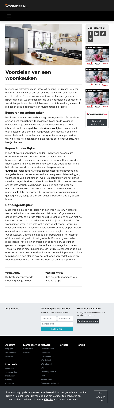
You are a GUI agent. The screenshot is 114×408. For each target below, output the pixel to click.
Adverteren (28, 348)
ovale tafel (19, 192)
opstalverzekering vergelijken (45, 128)
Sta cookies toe (100, 397)
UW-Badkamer (47, 348)
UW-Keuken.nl (47, 356)
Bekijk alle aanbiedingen (97, 122)
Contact (26, 352)
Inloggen (9, 348)
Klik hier (48, 399)
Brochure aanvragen (88, 321)
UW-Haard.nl (46, 352)
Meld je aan (56, 329)
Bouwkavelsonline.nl (49, 383)
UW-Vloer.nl (46, 364)
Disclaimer (10, 376)
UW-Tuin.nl (46, 360)
